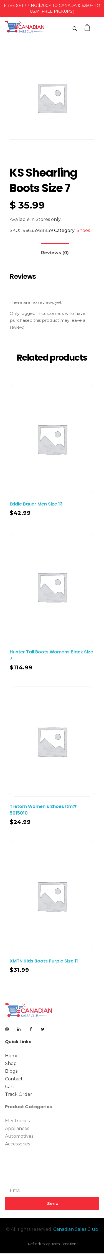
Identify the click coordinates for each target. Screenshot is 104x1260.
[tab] (55, 250)
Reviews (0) (55, 252)
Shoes (83, 230)
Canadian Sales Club (75, 1229)
